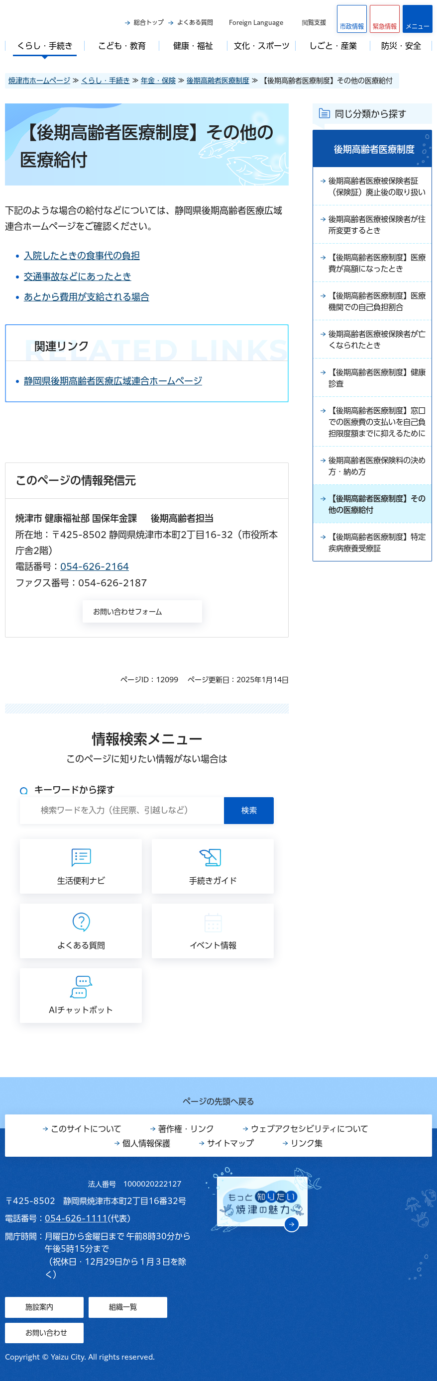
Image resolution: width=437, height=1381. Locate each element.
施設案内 (39, 1306)
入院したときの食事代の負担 (99, 255)
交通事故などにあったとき (94, 276)
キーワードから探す (74, 789)
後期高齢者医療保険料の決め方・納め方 (376, 498)
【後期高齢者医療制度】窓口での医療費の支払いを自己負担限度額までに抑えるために (376, 447)
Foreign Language (256, 22)
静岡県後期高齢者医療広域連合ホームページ (130, 380)
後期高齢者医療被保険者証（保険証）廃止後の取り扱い (376, 193)
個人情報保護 (146, 1143)
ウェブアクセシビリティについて (309, 1129)
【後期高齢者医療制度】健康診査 (376, 396)
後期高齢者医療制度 (218, 80)
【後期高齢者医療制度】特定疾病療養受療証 (376, 577)
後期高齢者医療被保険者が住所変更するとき (376, 239)
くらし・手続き (105, 80)
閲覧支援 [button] (314, 22)
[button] (385, 19)
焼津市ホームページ (39, 80)
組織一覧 (123, 1306)
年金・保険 (158, 80)
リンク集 (307, 1143)
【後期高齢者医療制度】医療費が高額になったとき (376, 278)
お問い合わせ (46, 1332)
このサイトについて (86, 1129)
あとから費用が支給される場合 (103, 296)
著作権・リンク (186, 1129)
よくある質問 (195, 22)
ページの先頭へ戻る (218, 1101)
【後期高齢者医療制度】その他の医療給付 (376, 538)
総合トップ (149, 22)
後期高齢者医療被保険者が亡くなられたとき (376, 357)
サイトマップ (230, 1143)
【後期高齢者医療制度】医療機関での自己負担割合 (376, 317)
